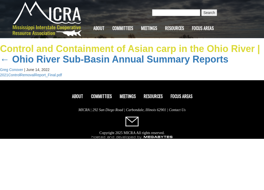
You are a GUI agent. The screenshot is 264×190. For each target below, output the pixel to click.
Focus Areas (203, 28)
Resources (174, 28)
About (98, 28)
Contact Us (177, 110)
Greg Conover (11, 70)
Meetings (149, 28)
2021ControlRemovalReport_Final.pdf (31, 75)
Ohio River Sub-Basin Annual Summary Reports (114, 59)
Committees (122, 28)
